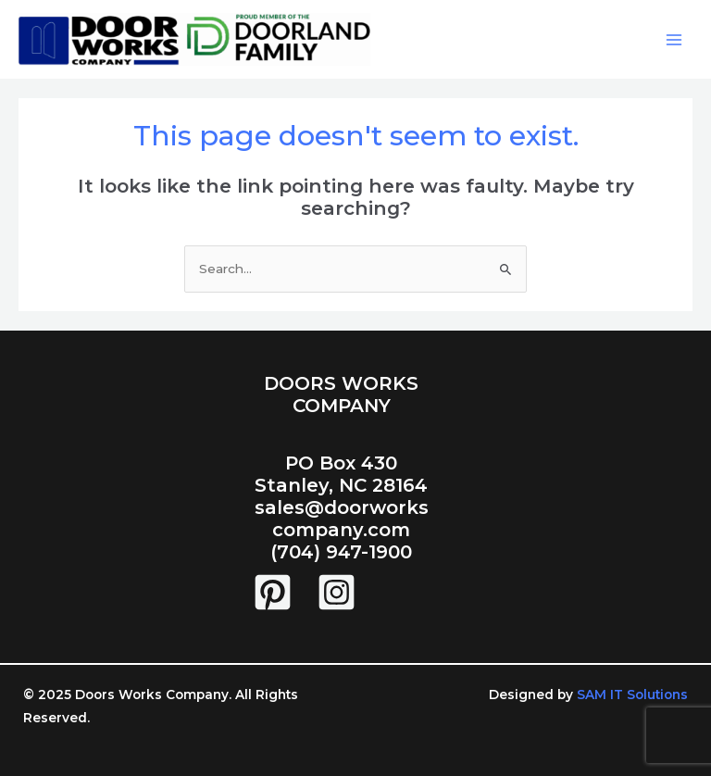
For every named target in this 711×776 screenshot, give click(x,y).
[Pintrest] (273, 592)
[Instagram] (336, 592)
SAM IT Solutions (630, 694)
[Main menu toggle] (674, 39)
